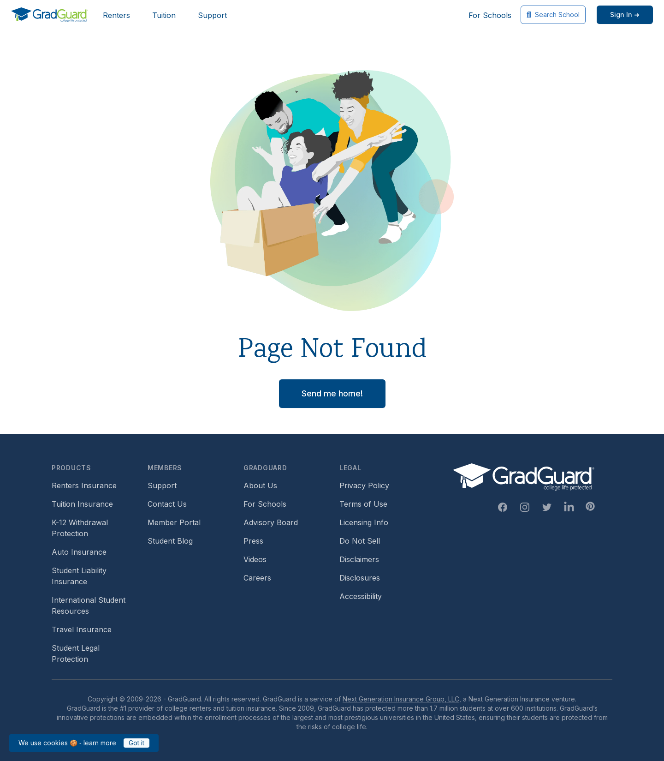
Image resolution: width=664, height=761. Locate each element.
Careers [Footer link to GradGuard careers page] (257, 577)
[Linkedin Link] (569, 507)
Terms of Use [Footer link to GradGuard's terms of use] (363, 504)
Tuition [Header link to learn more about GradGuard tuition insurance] (164, 15)
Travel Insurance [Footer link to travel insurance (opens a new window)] (82, 629)
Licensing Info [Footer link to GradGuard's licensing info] (363, 522)
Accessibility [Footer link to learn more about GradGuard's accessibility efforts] (360, 596)
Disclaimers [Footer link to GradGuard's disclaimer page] (359, 559)
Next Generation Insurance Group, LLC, (402, 699)
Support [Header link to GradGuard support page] (212, 15)
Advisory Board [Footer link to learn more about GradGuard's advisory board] (270, 522)
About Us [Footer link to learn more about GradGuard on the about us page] (260, 485)
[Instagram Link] (524, 507)
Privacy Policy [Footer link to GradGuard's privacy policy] (364, 485)
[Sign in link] (625, 15)
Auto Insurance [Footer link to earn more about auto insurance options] (79, 552)
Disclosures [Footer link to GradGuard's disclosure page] (359, 577)
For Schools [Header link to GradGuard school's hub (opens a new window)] (489, 15)
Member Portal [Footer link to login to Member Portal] (174, 522)
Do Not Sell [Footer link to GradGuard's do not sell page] (359, 540)
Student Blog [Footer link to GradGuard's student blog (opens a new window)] (170, 540)
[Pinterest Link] (590, 506)
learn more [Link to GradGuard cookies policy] (99, 743)
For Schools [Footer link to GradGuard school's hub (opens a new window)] (264, 504)
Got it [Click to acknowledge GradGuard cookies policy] (136, 743)
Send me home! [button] (332, 393)
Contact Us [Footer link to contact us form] (167, 504)
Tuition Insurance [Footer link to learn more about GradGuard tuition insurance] (82, 504)
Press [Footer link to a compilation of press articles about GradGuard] (253, 540)
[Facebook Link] (502, 507)
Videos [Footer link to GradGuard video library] (255, 559)
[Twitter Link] (546, 507)
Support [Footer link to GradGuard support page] (162, 485)
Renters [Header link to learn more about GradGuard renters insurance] (116, 15)
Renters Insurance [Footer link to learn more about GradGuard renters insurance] (84, 485)
